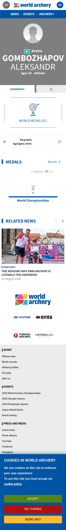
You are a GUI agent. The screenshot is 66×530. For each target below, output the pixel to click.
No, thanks (33, 509)
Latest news (8, 430)
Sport (8, 350)
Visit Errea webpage (44, 317)
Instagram (7, 452)
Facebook (7, 446)
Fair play (6, 373)
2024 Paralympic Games (15, 404)
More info (33, 519)
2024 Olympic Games (13, 398)
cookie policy (13, 484)
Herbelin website (44, 335)
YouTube (7, 441)
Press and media (15, 423)
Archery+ (46, 14)
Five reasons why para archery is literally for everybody (26, 273)
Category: (37, 171)
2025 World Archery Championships (21, 393)
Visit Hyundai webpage (22, 317)
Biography (17, 89)
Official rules (9, 356)
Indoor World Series (12, 409)
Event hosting (9, 415)
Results (52, 162)
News (15, 14)
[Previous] (56, 221)
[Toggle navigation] (60, 5)
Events (29, 14)
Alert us (6, 378)
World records (9, 362)
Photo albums (9, 435)
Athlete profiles (10, 367)
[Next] (62, 221)
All (46, 171)
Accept (32, 498)
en (6, 5)
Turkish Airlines (22, 335)
